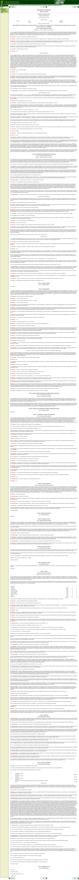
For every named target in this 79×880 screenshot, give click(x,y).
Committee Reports (14, 5)
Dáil (27, 5)
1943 (30, 5)
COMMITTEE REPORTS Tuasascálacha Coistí (4, 11)
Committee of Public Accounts (38, 5)
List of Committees (22, 5)
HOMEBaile (2, 7)
